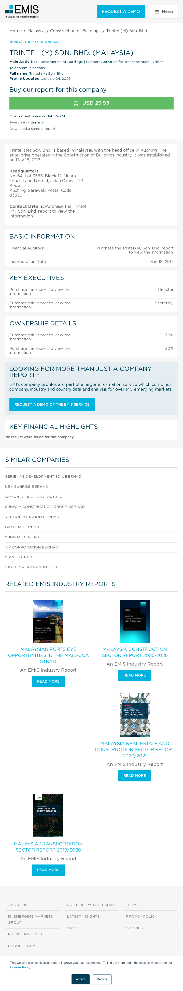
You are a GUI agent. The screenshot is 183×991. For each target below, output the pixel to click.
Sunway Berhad (22, 537)
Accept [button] (80, 979)
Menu (164, 12)
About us (17, 905)
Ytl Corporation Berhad (32, 517)
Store (73, 928)
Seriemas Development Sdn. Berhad (43, 476)
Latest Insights (83, 916)
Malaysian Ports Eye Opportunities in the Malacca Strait (48, 655)
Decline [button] (102, 979)
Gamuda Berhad (22, 527)
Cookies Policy (20, 967)
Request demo (23, 946)
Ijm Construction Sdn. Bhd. (33, 497)
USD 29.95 (91, 103)
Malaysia (36, 31)
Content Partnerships (91, 905)
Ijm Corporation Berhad (31, 547)
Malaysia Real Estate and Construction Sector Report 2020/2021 (135, 750)
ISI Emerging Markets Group (30, 919)
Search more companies (34, 42)
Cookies (134, 928)
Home (15, 31)
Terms (132, 905)
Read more (48, 681)
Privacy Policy (141, 916)
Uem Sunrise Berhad (26, 487)
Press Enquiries (25, 934)
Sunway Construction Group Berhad (45, 507)
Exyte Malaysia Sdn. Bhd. (31, 567)
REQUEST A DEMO (121, 12)
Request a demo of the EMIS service (52, 404)
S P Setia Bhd (18, 557)
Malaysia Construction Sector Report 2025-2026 (135, 652)
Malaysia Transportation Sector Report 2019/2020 (48, 847)
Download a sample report (32, 129)
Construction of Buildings (75, 31)
